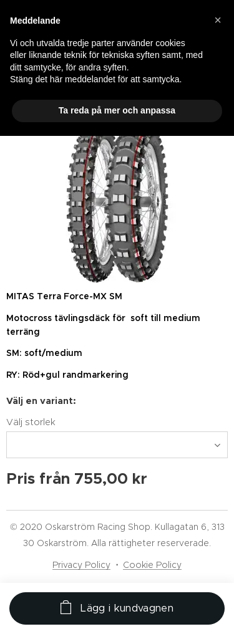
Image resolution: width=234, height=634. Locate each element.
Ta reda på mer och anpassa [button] (117, 110)
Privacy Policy (81, 564)
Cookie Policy (152, 564)
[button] (218, 20)
